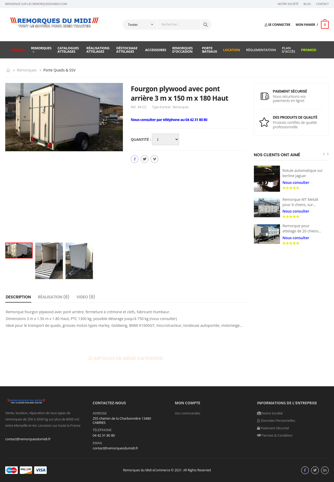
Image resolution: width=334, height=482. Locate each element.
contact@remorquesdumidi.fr (28, 439)
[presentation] (324, 153)
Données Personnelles (276, 420)
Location (231, 49)
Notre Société (288, 3)
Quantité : (141, 139)
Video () (85, 297)
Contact (322, 3)
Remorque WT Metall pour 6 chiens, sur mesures (300, 204)
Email (98, 443)
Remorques (41, 48)
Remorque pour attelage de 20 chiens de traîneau (301, 230)
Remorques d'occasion (182, 50)
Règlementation (261, 49)
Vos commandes (187, 413)
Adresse (100, 413)
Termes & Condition (275, 435)
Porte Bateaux (209, 50)
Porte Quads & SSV (59, 70)
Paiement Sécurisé (273, 428)
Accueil (18, 49)
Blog (307, 3)
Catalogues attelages (68, 50)
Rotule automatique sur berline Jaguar (303, 173)
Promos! (308, 49)
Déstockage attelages (127, 50)
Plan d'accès (288, 50)
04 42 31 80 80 (104, 435)
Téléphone (102, 430)
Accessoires (155, 49)
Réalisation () (53, 297)
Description (18, 297)
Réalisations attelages (97, 50)
